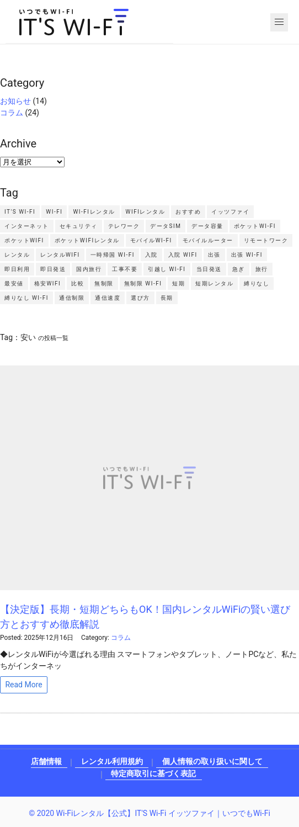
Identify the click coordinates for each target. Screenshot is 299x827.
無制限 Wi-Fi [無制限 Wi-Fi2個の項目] (143, 283)
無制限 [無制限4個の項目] (104, 283)
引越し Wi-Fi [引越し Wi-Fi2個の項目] (167, 269)
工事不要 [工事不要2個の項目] (124, 269)
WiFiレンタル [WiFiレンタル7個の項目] (145, 212)
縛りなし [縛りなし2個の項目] (256, 283)
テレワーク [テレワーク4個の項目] (124, 226)
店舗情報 (46, 761)
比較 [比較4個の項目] (77, 283)
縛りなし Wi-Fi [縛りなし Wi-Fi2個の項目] (26, 298)
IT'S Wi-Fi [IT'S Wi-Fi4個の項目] (19, 212)
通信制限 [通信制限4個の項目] (71, 298)
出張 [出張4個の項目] (214, 255)
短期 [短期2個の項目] (178, 283)
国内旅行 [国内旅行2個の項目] (89, 269)
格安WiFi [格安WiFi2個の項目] (47, 283)
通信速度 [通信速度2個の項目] (107, 298)
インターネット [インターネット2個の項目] (26, 226)
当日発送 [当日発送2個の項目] (209, 269)
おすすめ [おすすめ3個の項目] (188, 212)
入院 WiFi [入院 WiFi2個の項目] (182, 255)
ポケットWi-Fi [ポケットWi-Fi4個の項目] (255, 226)
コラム (11, 112)
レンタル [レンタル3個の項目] (17, 255)
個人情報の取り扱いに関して (212, 761)
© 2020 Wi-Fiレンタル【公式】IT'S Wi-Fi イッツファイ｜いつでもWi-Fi (149, 813)
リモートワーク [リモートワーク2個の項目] (266, 240)
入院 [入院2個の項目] (151, 255)
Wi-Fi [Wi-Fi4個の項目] (54, 212)
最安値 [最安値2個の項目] (14, 283)
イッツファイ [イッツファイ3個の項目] (230, 212)
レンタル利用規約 (112, 761)
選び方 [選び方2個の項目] (140, 298)
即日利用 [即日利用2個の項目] (17, 269)
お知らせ (15, 101)
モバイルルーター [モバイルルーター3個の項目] (208, 240)
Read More (23, 684)
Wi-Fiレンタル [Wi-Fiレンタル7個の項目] (94, 212)
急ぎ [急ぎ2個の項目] (238, 269)
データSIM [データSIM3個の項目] (165, 226)
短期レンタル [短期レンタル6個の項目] (214, 283)
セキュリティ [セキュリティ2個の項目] (79, 226)
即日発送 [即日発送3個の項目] (53, 269)
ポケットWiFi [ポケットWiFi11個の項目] (24, 240)
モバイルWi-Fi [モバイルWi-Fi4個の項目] (151, 240)
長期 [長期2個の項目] (167, 298)
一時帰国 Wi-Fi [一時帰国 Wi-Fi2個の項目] (112, 255)
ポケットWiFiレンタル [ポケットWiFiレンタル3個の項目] (87, 240)
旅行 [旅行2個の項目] (261, 269)
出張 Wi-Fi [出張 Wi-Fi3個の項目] (247, 255)
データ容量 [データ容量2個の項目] (207, 226)
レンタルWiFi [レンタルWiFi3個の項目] (60, 255)
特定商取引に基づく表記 (153, 773)
